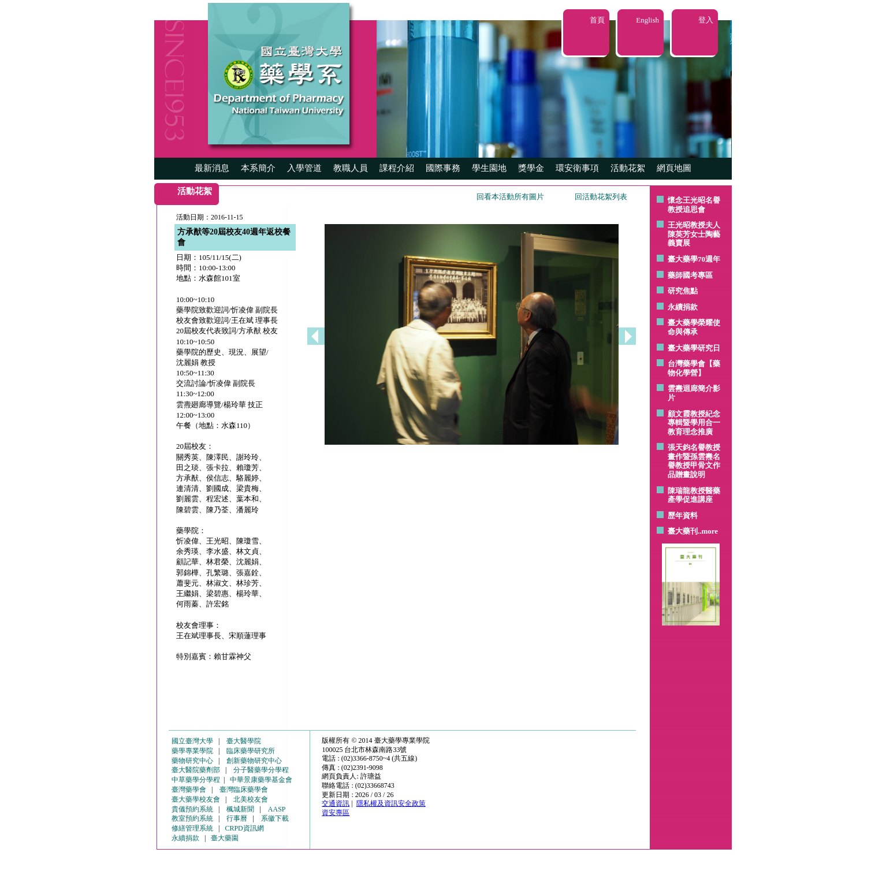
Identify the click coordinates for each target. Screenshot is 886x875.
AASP (277, 809)
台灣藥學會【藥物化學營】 (694, 368)
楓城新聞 (240, 809)
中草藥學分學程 (196, 780)
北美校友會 (250, 799)
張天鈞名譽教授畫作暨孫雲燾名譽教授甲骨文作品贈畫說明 (694, 461)
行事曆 (236, 818)
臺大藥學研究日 (694, 348)
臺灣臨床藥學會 (243, 789)
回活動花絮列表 (601, 196)
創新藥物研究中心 (254, 761)
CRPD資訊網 (244, 828)
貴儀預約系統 (192, 809)
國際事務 (443, 168)
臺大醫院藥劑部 (196, 770)
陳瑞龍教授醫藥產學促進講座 (694, 495)
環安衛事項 (577, 168)
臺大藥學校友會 (196, 799)
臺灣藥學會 (189, 789)
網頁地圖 (674, 168)
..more (708, 531)
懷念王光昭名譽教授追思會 (694, 205)
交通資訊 (335, 803)
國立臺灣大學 (192, 741)
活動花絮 (627, 168)
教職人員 (350, 168)
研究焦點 (683, 290)
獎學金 (531, 168)
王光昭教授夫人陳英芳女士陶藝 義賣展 (694, 234)
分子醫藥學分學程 (261, 770)
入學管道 (304, 168)
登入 (705, 20)
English (647, 20)
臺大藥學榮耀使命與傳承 (694, 327)
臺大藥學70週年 (694, 259)
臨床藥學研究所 (250, 751)
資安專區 (335, 813)
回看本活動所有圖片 (510, 196)
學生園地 (489, 168)
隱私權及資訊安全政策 (391, 803)
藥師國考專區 (690, 275)
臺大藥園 (225, 838)
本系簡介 (258, 168)
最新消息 (212, 168)
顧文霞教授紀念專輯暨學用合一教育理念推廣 (694, 422)
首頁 (597, 20)
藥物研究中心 (192, 761)
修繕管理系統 (192, 828)
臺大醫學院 (243, 741)
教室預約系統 (192, 818)
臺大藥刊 (683, 531)
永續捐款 (683, 307)
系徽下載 (275, 818)
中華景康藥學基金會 (261, 780)
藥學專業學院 (192, 751)
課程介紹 (396, 168)
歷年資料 (683, 515)
